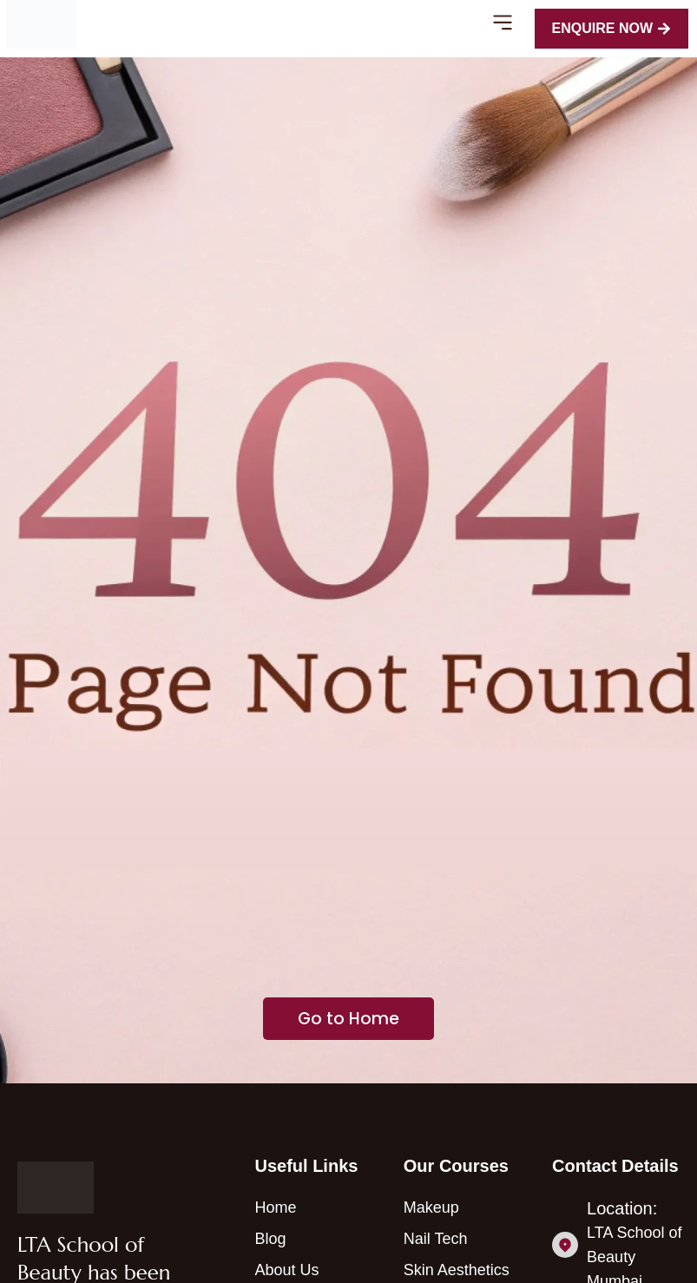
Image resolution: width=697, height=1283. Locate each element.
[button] (503, 24)
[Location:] (565, 1245)
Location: (622, 1208)
